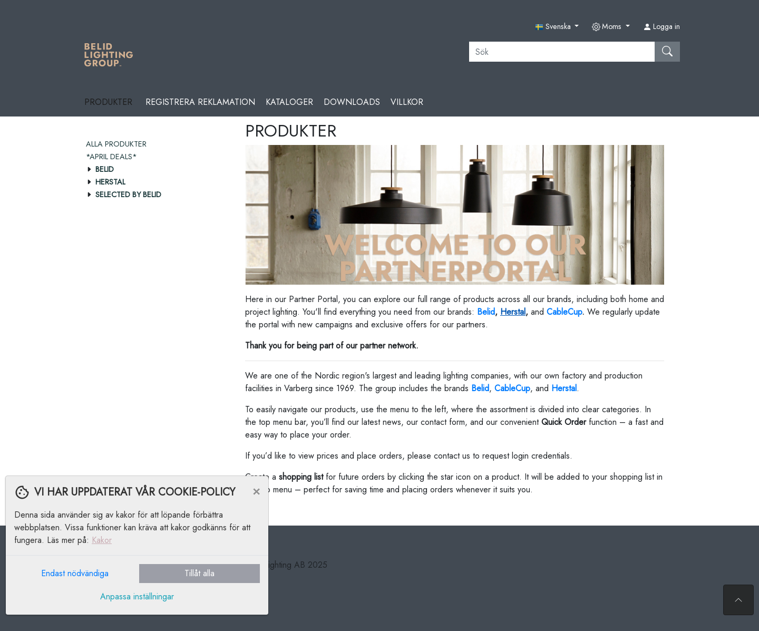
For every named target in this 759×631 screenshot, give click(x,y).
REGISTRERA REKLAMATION (200, 102)
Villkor (407, 102)
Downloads (352, 102)
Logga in (661, 26)
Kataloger (289, 102)
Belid (480, 388)
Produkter (109, 102)
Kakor (102, 540)
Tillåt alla (199, 573)
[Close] (256, 491)
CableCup (564, 312)
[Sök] (562, 52)
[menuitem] (155, 144)
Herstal (513, 312)
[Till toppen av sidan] (738, 600)
